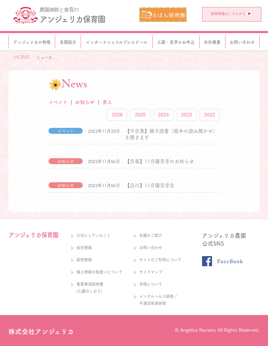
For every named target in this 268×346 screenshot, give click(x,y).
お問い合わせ (150, 247)
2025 (140, 114)
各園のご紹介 (150, 235)
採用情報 (84, 260)
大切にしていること (93, 235)
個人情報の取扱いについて (99, 272)
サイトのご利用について (160, 260)
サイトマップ (150, 272)
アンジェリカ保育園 (72, 19)
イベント (58, 102)
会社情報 (84, 247)
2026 (117, 114)
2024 (163, 114)
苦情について (150, 284)
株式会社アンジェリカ (41, 331)
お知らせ (85, 102)
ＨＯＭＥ (22, 57)
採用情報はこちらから (232, 13)
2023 (186, 114)
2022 (209, 114)
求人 (107, 102)
